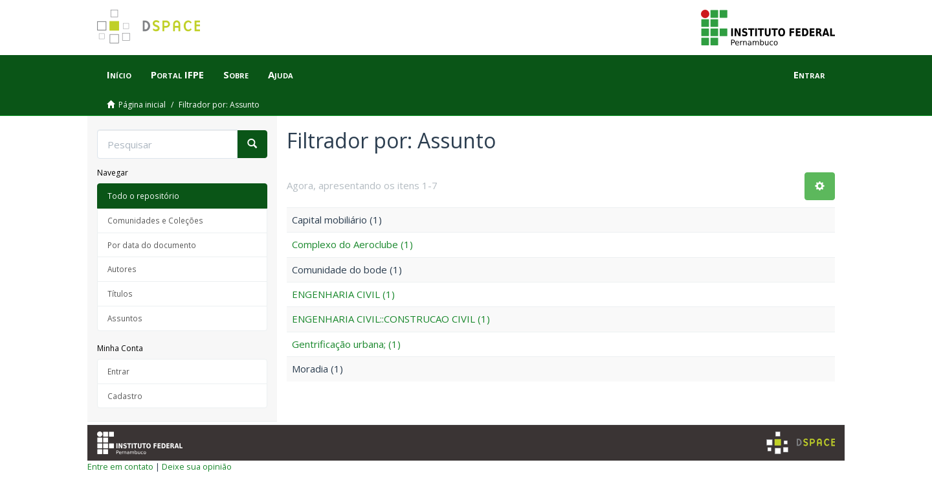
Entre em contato (120, 466)
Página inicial (142, 104)
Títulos (120, 293)
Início (119, 74)
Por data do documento (151, 245)
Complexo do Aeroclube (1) (352, 244)
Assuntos (124, 318)
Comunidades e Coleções (155, 220)
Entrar (118, 371)
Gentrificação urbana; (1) (346, 344)
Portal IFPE (177, 74)
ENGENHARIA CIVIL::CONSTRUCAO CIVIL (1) (391, 318)
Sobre (236, 74)
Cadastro (124, 396)
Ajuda (280, 74)
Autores (122, 269)
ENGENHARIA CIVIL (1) (343, 294)
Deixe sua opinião (197, 466)
